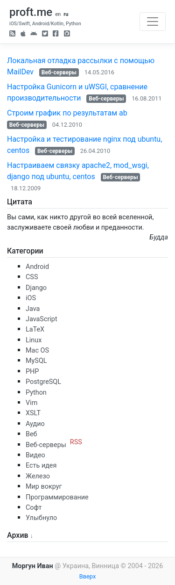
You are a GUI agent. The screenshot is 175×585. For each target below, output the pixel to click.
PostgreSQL (43, 382)
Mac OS (37, 350)
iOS (31, 298)
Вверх (87, 576)
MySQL (36, 361)
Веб (31, 434)
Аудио (35, 424)
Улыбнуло (41, 518)
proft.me (30, 12)
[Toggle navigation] (153, 21)
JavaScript (41, 319)
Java (33, 309)
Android (37, 267)
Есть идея (41, 465)
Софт (34, 508)
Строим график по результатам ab (67, 112)
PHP (32, 372)
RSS (76, 442)
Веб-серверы (59, 72)
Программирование (57, 497)
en (58, 14)
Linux (34, 340)
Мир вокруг (44, 487)
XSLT (33, 413)
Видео (35, 455)
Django (36, 288)
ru (65, 14)
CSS (32, 277)
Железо (38, 476)
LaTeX (35, 329)
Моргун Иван (32, 566)
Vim (31, 403)
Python (36, 393)
